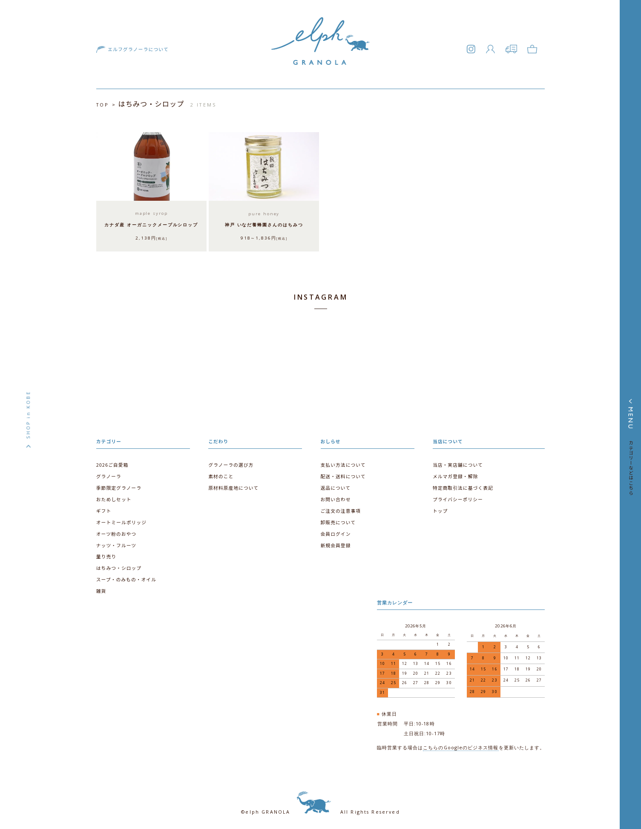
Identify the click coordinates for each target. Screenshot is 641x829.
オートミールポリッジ (121, 520)
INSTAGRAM (320, 296)
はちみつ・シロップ (118, 565)
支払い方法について (343, 463)
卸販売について (338, 520)
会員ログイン (336, 531)
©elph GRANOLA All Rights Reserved (320, 807)
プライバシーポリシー (458, 497)
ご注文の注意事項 (341, 508)
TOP (102, 105)
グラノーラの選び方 (230, 463)
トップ (440, 508)
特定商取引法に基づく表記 (463, 486)
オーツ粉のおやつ (116, 531)
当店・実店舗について (458, 463)
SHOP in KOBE (28, 414)
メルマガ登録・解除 (455, 474)
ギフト (103, 508)
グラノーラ (108, 474)
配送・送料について (343, 474)
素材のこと (220, 474)
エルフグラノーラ (320, 53)
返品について (336, 486)
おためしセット (113, 497)
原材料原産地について (233, 486)
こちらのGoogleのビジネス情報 (461, 743)
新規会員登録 (336, 543)
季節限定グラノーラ (118, 486)
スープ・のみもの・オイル (126, 577)
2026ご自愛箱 (112, 463)
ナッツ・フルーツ (116, 543)
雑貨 (101, 588)
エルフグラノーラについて (137, 50)
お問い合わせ (336, 497)
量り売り (106, 554)
